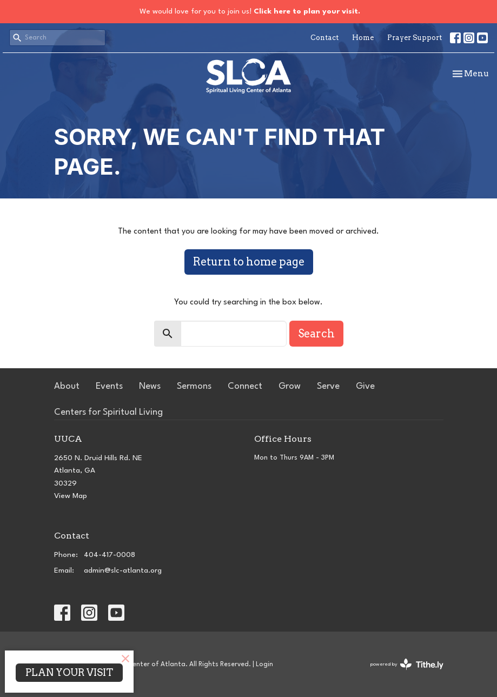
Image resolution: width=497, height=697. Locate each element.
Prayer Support (414, 38)
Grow (290, 386)
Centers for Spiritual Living (108, 412)
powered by (406, 664)
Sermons (194, 386)
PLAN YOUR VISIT (69, 672)
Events (109, 386)
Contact (324, 38)
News (150, 386)
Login (264, 664)
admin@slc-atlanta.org (123, 570)
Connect (245, 386)
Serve (328, 386)
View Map (70, 496)
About (66, 386)
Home (363, 38)
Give (365, 386)
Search (316, 333)
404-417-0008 (109, 555)
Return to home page (248, 261)
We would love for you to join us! (250, 11)
